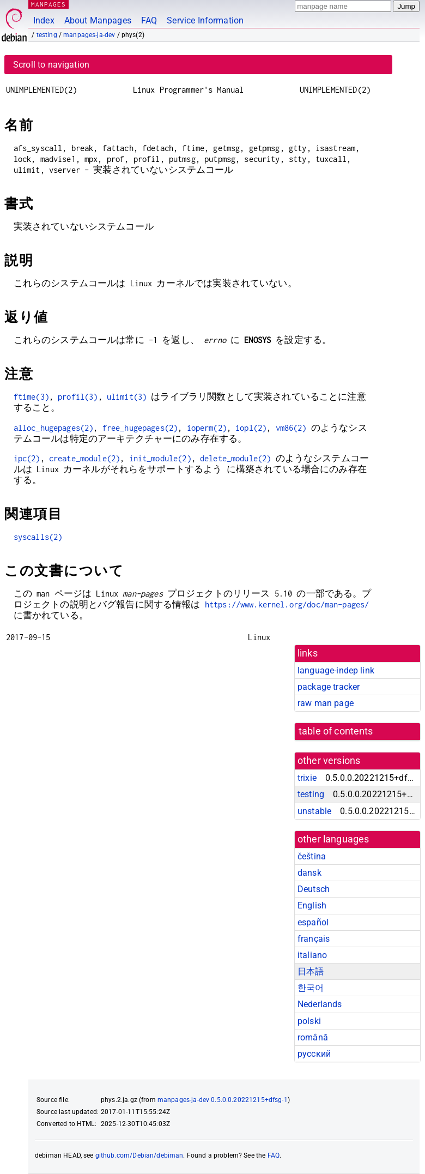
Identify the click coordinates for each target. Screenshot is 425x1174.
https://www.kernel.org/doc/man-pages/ (287, 604)
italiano (312, 955)
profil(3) (78, 396)
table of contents (336, 731)
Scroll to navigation (51, 64)
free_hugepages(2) (140, 427)
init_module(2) (160, 458)
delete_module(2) (235, 458)
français (314, 939)
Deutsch (314, 889)
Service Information (205, 20)
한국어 (311, 988)
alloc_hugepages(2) (54, 427)
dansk (309, 873)
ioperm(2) (207, 427)
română (313, 1037)
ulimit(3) (127, 396)
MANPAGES (48, 4)
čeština (312, 856)
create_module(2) (84, 458)
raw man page (326, 703)
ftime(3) (31, 396)
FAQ (149, 20)
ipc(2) (27, 458)
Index (43, 20)
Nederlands (320, 1004)
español (313, 922)
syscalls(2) (38, 536)
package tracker (329, 687)
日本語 (311, 971)
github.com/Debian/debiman (139, 1155)
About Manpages (97, 20)
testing (47, 35)
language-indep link (336, 670)
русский (314, 1054)
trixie (307, 778)
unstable (314, 811)
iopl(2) (250, 427)
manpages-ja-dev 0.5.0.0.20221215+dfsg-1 (222, 1100)
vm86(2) (291, 427)
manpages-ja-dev (89, 35)
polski (309, 1021)
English (312, 905)
